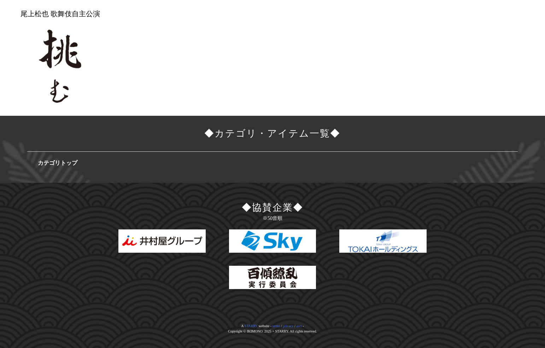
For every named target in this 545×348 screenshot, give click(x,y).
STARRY (251, 326)
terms (276, 326)
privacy (288, 326)
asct (299, 326)
